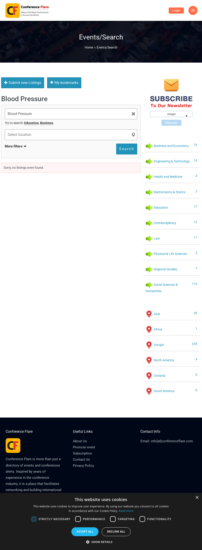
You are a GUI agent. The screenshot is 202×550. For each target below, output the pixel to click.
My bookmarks (64, 83)
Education (31, 123)
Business (46, 123)
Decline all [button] (116, 531)
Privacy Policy (83, 466)
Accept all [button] (85, 531)
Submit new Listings (22, 83)
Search (126, 149)
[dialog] (101, 521)
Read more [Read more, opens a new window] (126, 511)
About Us (80, 441)
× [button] (197, 497)
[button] (101, 542)
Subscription (82, 453)
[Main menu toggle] (193, 10)
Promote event (84, 447)
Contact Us (81, 459)
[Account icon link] (176, 10)
